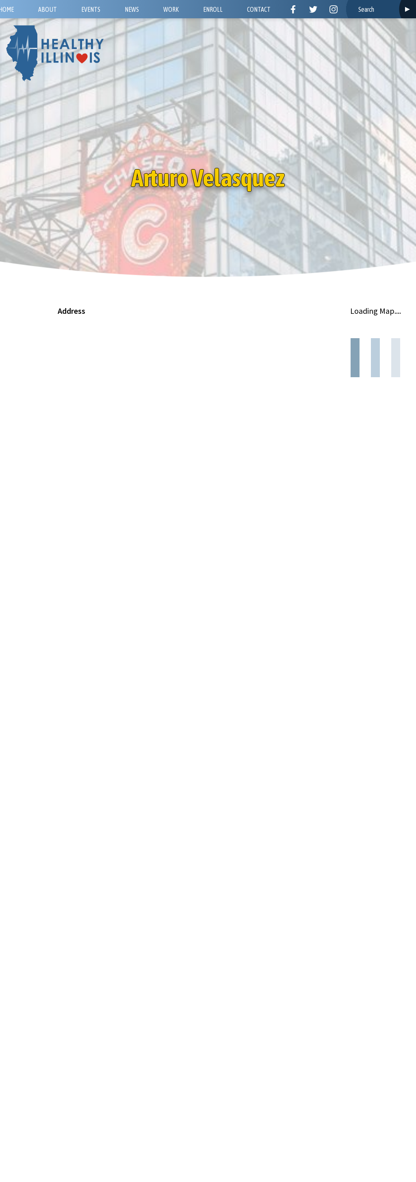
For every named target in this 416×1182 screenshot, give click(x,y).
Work (171, 9)
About (47, 9)
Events (90, 9)
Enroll (213, 9)
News (132, 9)
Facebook (293, 9)
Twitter (313, 9)
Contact (259, 9)
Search (407, 9)
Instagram (333, 9)
